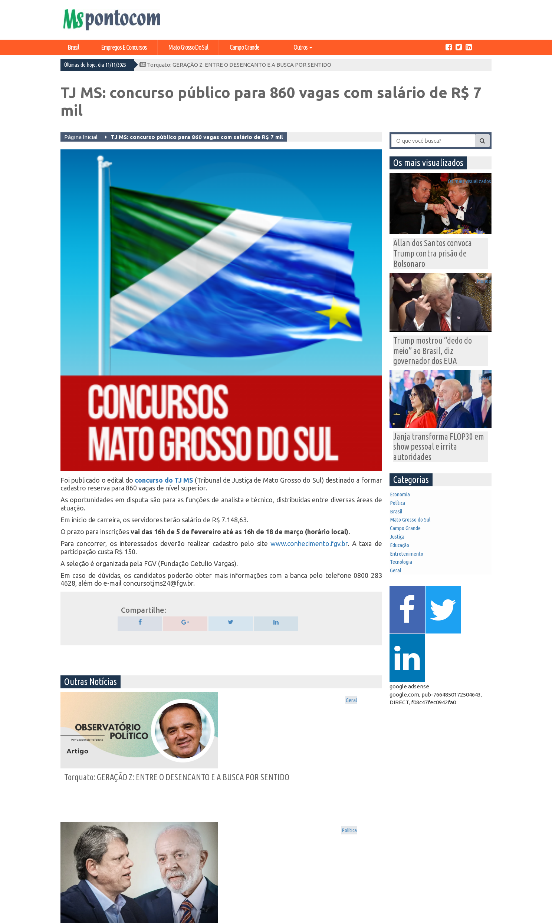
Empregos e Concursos (124, 47)
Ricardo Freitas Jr (475, 916)
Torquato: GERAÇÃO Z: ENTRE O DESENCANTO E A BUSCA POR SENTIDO (235, 65)
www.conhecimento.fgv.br (309, 543)
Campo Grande (244, 47)
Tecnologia (406, 602)
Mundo (479, 285)
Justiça (402, 566)
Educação (405, 578)
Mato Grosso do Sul (188, 47)
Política (259, 701)
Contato (75, 894)
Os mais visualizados (352, 701)
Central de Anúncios (78, 883)
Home (72, 866)
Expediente (78, 873)
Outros (302, 47)
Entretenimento (412, 590)
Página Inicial (81, 137)
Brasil (73, 47)
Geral (152, 701)
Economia (405, 505)
